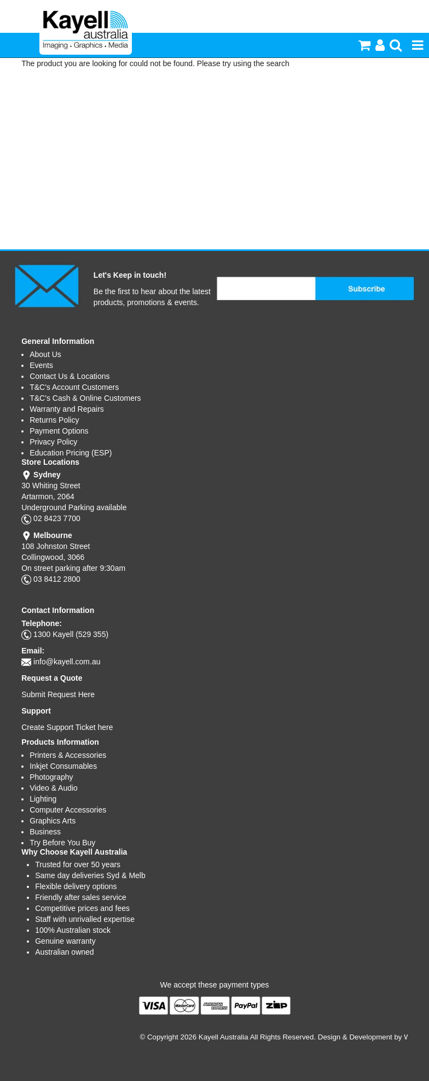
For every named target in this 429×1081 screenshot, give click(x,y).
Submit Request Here (58, 694)
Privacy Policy (53, 441)
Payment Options (59, 430)
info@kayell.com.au (66, 661)
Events (41, 365)
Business (45, 831)
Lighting (43, 798)
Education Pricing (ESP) (71, 452)
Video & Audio (54, 788)
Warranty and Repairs (67, 409)
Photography (51, 777)
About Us (45, 354)
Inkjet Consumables (63, 766)
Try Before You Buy (62, 842)
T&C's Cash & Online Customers (85, 398)
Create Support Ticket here (67, 727)
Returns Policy (54, 420)
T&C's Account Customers (74, 387)
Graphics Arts (53, 820)
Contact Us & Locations (69, 376)
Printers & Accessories (68, 755)
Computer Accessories (68, 809)
